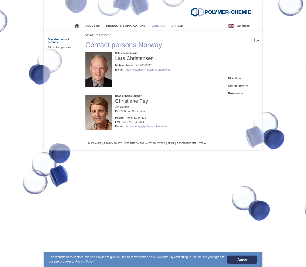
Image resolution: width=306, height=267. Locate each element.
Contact (158, 25)
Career (177, 25)
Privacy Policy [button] (84, 261)
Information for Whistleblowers (145, 143)
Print (171, 143)
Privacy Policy (113, 143)
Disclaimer (94, 143)
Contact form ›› (238, 85)
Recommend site (187, 143)
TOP (202, 143)
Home (77, 25)
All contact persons (59, 47)
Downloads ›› (236, 93)
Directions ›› (236, 78)
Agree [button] (242, 259)
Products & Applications (126, 25)
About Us (92, 25)
